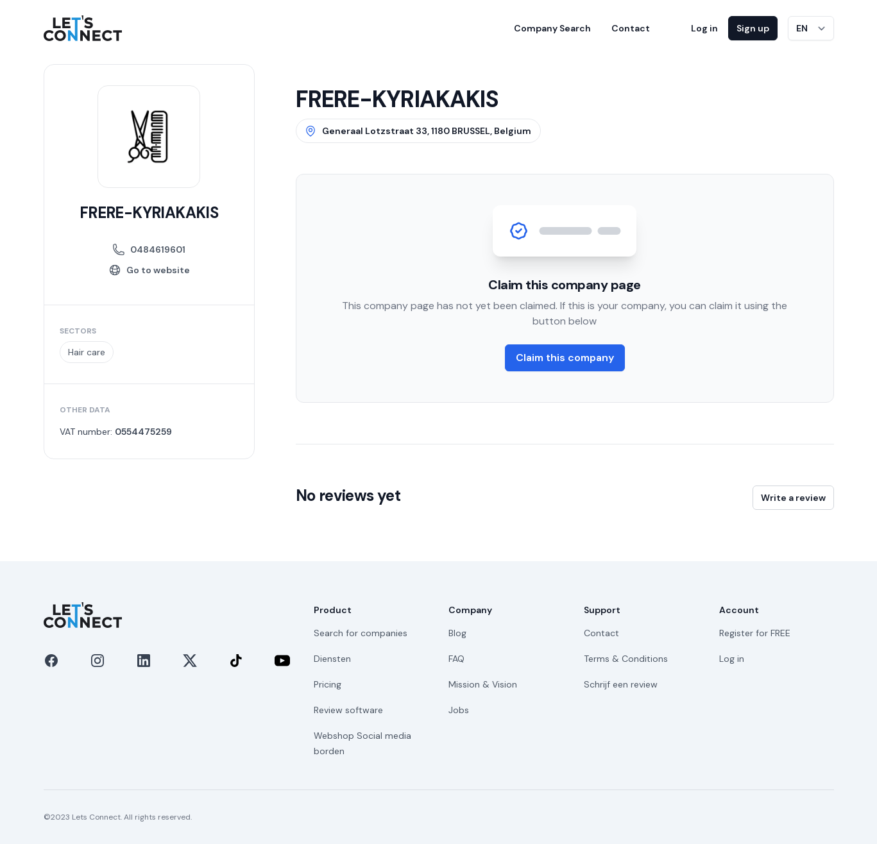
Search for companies (360, 633)
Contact (630, 28)
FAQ (456, 658)
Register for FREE (754, 633)
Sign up (753, 28)
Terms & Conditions (626, 658)
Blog (457, 633)
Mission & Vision (482, 684)
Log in (704, 28)
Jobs (458, 710)
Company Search (552, 28)
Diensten (332, 658)
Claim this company (565, 357)
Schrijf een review (621, 684)
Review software (348, 710)
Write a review (793, 497)
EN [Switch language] (802, 28)
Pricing (327, 684)
